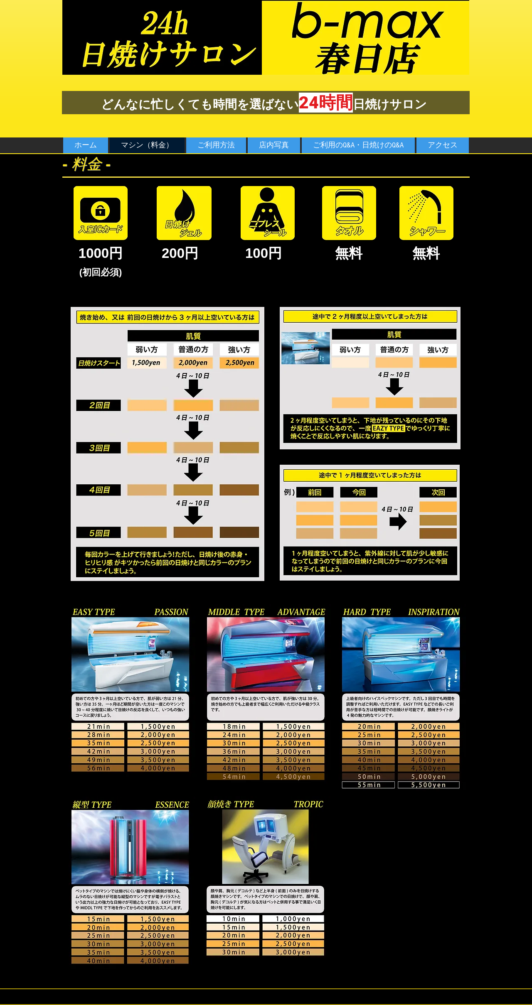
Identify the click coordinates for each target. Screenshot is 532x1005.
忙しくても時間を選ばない (225, 104)
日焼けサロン (390, 104)
